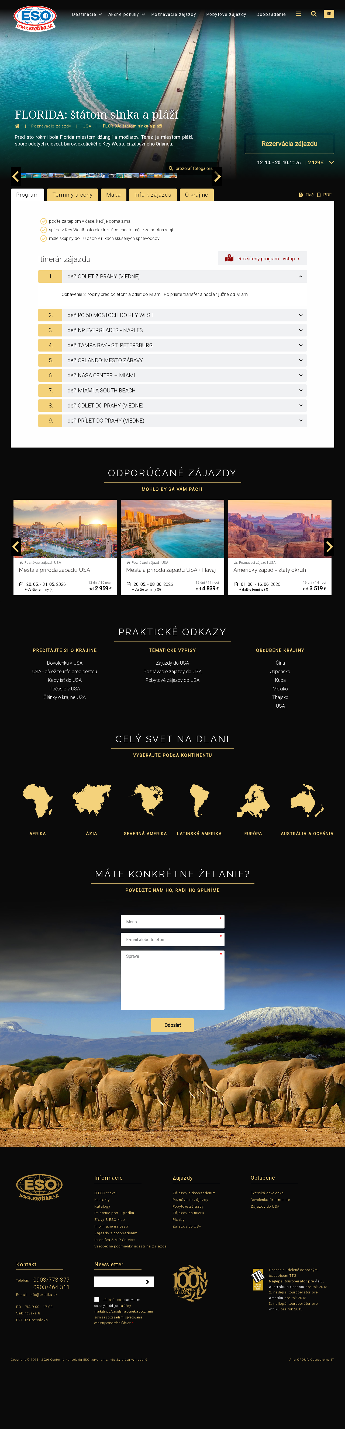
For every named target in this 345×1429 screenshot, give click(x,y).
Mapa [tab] (113, 257)
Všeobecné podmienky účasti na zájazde (130, 1309)
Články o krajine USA (64, 760)
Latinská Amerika (199, 896)
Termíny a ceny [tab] (72, 257)
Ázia (91, 896)
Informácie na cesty (111, 1289)
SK (329, 14)
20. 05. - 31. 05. (42, 647)
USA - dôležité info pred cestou (64, 734)
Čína (280, 725)
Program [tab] (27, 257)
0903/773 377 (51, 1342)
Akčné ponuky (123, 14)
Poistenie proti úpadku (114, 1276)
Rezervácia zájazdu (289, 144)
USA (280, 768)
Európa (253, 896)
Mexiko (280, 751)
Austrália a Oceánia (307, 896)
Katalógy (102, 1269)
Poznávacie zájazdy (173, 14)
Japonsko (280, 734)
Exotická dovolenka (267, 1255)
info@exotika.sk (43, 1357)
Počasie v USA (64, 751)
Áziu (319, 1344)
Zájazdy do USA (172, 725)
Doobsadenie (271, 14)
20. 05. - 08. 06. (150, 647)
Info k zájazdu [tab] (153, 257)
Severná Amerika (145, 896)
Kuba (280, 742)
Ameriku (276, 1361)
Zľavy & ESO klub (109, 1282)
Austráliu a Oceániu (286, 1349)
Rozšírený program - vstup (262, 320)
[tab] (172, 339)
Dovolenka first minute (270, 1262)
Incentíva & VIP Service (114, 1302)
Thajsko (280, 760)
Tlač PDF (314, 257)
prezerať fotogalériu (303, 231)
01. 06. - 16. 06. (257, 647)
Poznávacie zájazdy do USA (172, 734)
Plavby (178, 1282)
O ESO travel (105, 1255)
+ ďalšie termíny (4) (39, 652)
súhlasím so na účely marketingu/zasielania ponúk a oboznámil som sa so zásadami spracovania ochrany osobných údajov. (124, 1374)
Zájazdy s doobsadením (115, 1295)
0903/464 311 (51, 1349)
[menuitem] (34, 17)
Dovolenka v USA (64, 725)
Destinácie (84, 14)
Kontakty (102, 1262)
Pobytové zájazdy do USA (172, 742)
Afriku (274, 1372)
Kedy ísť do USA (65, 742)
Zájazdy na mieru (188, 1276)
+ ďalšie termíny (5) (146, 652)
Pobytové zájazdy (226, 14)
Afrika (37, 896)
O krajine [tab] (196, 257)
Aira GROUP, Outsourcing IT (311, 1422)
